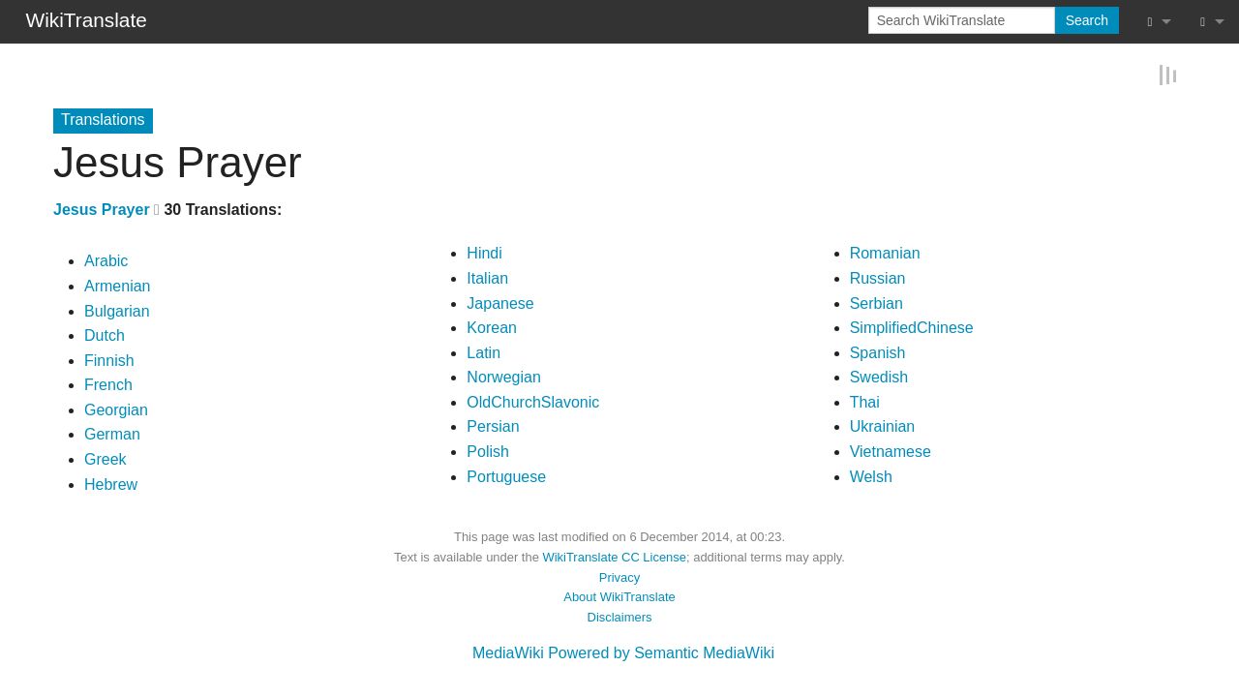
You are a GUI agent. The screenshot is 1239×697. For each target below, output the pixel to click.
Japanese (500, 301)
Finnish (109, 359)
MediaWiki (508, 652)
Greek (105, 458)
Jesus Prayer (101, 208)
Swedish (879, 376)
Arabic (106, 260)
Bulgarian (117, 309)
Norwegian (503, 376)
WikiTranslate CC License (614, 556)
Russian (878, 277)
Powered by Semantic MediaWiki (661, 652)
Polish (488, 450)
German (112, 433)
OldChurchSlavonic (533, 401)
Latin (483, 352)
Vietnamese (890, 450)
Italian (487, 277)
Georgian (116, 409)
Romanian (885, 252)
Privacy (619, 576)
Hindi (484, 252)
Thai (865, 401)
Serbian (876, 301)
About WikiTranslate (619, 596)
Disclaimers (620, 616)
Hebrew (110, 483)
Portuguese (506, 476)
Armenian (117, 285)
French (108, 384)
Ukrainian (883, 425)
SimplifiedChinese (912, 326)
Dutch (104, 334)
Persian (493, 425)
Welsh (871, 476)
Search (1087, 20)
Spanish (878, 352)
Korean (492, 326)
